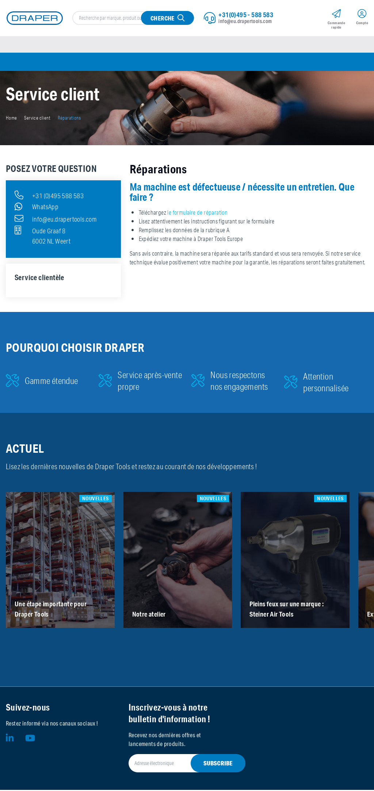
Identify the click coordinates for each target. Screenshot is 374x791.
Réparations (69, 119)
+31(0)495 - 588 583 (245, 15)
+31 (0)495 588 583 (49, 196)
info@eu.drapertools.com (245, 21)
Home (11, 119)
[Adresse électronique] (178, 764)
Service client (37, 119)
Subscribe (218, 764)
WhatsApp (36, 208)
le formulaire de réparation (197, 213)
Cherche (162, 18)
